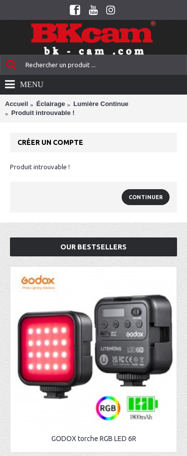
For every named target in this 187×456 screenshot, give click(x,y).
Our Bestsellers (93, 247)
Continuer (146, 197)
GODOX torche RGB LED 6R (93, 439)
